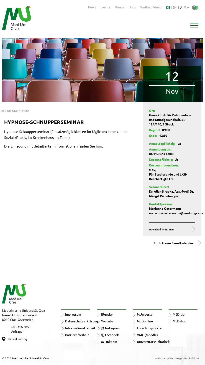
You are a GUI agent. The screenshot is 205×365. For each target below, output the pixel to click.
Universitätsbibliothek (153, 341)
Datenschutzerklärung (81, 321)
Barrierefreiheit (77, 335)
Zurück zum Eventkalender (173, 243)
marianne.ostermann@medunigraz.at (177, 213)
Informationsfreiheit (80, 328)
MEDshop (179, 321)
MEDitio (178, 314)
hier (99, 146)
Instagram (110, 328)
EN (174, 7)
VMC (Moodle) (147, 335)
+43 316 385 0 (21, 327)
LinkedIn (109, 341)
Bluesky (107, 314)
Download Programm (161, 229)
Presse (120, 7)
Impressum (73, 314)
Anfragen (17, 331)
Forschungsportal (149, 328)
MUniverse (145, 314)
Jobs (132, 7)
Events (105, 7)
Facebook (110, 335)
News (92, 7)
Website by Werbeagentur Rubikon (177, 358)
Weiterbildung (150, 7)
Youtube (107, 321)
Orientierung (17, 339)
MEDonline (145, 321)
